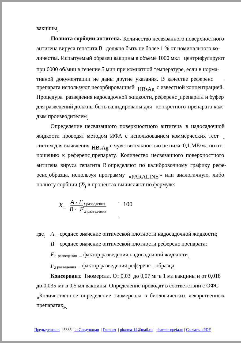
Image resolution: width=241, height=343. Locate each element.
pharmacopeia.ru (169, 329)
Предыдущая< (47, 329)
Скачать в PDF (198, 329)
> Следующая (86, 329)
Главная (109, 329)
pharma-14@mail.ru (136, 329)
